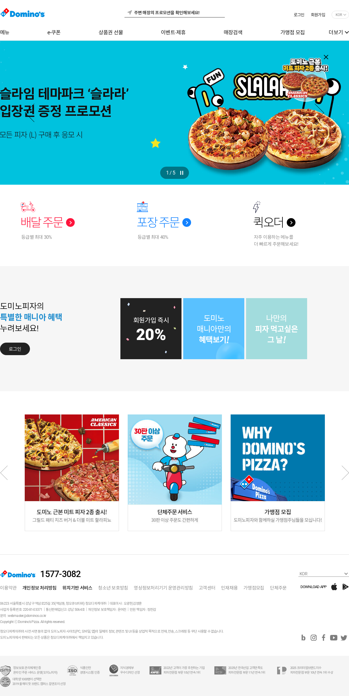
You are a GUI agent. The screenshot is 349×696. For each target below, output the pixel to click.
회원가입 (318, 15)
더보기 (336, 32)
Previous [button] (34, 112)
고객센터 (207, 588)
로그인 (299, 15)
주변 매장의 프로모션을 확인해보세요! (167, 12)
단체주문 (278, 588)
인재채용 (229, 588)
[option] (174, 113)
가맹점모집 (253, 588)
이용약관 (8, 588)
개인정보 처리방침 (39, 588)
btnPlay (181, 172)
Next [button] (314, 112)
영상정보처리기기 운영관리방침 (163, 588)
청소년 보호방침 (113, 588)
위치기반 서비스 (77, 588)
